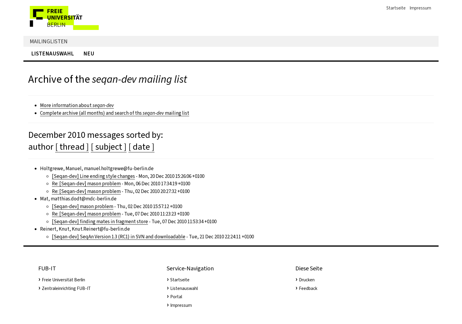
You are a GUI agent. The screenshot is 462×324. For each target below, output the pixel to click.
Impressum (420, 8)
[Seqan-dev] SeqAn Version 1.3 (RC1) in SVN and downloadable (118, 236)
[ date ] (141, 147)
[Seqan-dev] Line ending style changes (93, 176)
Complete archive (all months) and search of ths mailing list (114, 113)
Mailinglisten (49, 41)
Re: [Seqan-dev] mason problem (86, 183)
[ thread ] (72, 147)
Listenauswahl (52, 53)
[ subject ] (109, 147)
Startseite (396, 8)
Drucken (307, 280)
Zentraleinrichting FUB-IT (66, 288)
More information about (77, 105)
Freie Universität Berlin (63, 280)
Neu (88, 53)
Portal (176, 297)
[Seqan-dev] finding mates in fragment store (100, 221)
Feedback (308, 288)
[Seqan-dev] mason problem (82, 206)
